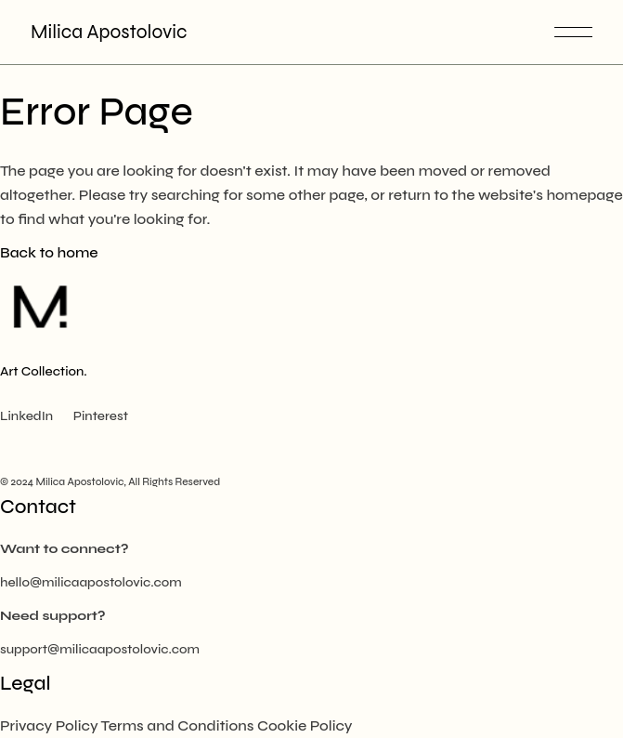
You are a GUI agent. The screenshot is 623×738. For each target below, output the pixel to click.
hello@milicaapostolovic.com (91, 582)
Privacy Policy (49, 725)
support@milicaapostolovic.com (100, 649)
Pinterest (100, 416)
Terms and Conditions (177, 725)
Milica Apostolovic (109, 32)
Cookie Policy (305, 725)
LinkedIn (26, 416)
